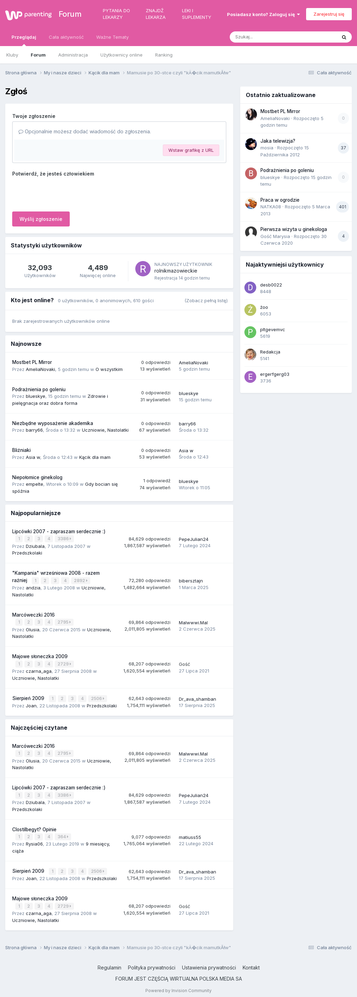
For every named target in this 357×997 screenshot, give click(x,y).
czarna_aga (39, 669)
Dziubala (35, 545)
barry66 (34, 430)
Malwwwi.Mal (193, 621)
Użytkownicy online (121, 55)
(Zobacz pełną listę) (206, 300)
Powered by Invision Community (178, 986)
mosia (266, 147)
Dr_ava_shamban (197, 697)
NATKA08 (270, 206)
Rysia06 (34, 840)
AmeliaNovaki (40, 369)
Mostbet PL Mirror (32, 362)
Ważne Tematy (112, 37)
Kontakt (251, 963)
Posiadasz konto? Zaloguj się (263, 14)
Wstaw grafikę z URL (191, 150)
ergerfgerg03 (274, 374)
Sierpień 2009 (29, 696)
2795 (64, 621)
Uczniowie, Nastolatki (105, 430)
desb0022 (271, 285)
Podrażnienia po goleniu (39, 389)
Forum (67, 13)
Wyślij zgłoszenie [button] (41, 219)
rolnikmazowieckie (175, 271)
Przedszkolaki (27, 552)
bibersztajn (191, 580)
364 (63, 833)
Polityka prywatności (151, 963)
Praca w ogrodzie (279, 200)
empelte (34, 484)
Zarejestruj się (328, 14)
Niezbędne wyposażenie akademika (52, 423)
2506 (98, 696)
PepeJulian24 (193, 539)
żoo (264, 307)
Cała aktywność (66, 37)
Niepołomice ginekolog (37, 477)
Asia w (33, 457)
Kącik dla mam (95, 457)
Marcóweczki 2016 (33, 614)
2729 (64, 662)
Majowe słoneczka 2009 (40, 655)
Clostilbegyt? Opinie (34, 826)
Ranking (164, 55)
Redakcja (270, 352)
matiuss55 (190, 834)
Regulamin (109, 963)
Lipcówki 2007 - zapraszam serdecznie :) (59, 531)
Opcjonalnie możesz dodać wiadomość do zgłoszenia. (84, 131)
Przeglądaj (24, 40)
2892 (81, 580)
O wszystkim (109, 369)
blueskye (35, 396)
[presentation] (65, 192)
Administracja (73, 55)
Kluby (12, 55)
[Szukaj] (266, 37)
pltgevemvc (272, 329)
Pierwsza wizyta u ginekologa (293, 229)
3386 (64, 538)
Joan (31, 703)
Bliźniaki (21, 450)
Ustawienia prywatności (209, 963)
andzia (33, 587)
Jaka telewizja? (277, 141)
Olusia (32, 628)
